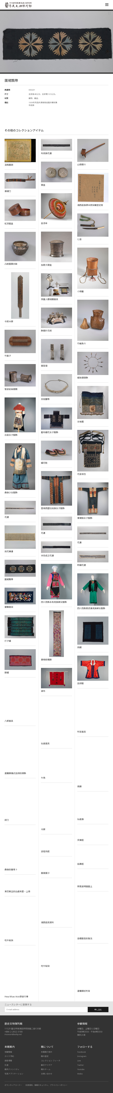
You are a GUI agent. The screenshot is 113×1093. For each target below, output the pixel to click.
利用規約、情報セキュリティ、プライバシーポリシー (46, 1085)
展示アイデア (46, 1065)
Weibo (80, 1073)
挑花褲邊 (9, 551)
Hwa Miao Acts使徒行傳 (16, 996)
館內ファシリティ (12, 1069)
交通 (6, 1065)
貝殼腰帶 (45, 399)
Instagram (81, 1056)
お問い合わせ (46, 1073)
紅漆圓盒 (9, 223)
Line (79, 1060)
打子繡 (8, 640)
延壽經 (80, 863)
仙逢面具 (45, 743)
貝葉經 (80, 840)
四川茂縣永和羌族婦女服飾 (54, 602)
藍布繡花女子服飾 (49, 432)
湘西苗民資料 (47, 922)
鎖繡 (7, 672)
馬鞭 (79, 786)
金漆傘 (44, 223)
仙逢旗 (80, 819)
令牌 (43, 829)
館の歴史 (44, 1056)
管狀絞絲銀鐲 (11, 389)
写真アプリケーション (14, 1073)
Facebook (81, 1052)
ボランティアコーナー (13, 1085)
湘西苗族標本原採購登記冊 (91, 205)
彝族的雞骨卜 (11, 869)
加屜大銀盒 (46, 265)
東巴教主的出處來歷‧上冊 (17, 891)
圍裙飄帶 (9, 579)
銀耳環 (44, 365)
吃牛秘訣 (9, 940)
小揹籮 (80, 291)
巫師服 (80, 683)
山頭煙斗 (81, 164)
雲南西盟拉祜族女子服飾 (53, 508)
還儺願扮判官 (83, 990)
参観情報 (8, 1052)
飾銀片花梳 (46, 330)
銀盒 (43, 185)
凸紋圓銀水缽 (11, 263)
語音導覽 (8, 1060)
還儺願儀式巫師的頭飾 (15, 773)
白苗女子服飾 (11, 435)
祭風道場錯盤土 (84, 886)
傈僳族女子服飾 (84, 518)
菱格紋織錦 (46, 659)
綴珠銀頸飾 (82, 377)
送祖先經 (45, 851)
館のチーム (45, 1069)
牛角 (43, 777)
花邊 (7, 517)
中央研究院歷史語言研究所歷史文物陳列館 (18, 5)
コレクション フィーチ (50, 1060)
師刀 (7, 820)
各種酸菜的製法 (84, 938)
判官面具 (81, 731)
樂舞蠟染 (9, 607)
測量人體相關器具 (49, 299)
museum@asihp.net (13, 1034)
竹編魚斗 (81, 343)
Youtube (80, 1069)
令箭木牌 (9, 321)
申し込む (98, 1009)
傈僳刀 (8, 191)
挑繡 (79, 647)
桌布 (43, 691)
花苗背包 (81, 474)
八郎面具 (9, 720)
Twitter (80, 1065)
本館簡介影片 (46, 1052)
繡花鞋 (44, 462)
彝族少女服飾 (11, 492)
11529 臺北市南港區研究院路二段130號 (23, 1028)
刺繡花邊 (81, 565)
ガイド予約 (9, 1056)
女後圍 (80, 421)
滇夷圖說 (9, 164)
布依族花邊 (46, 153)
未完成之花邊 (47, 555)
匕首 (79, 239)
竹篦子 (8, 355)
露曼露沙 (45, 873)
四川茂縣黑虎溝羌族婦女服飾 (91, 608)
